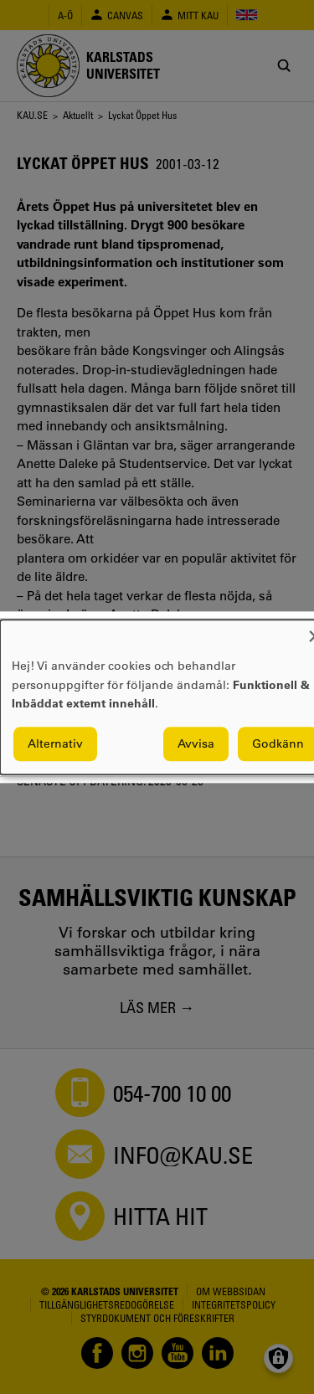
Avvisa (196, 743)
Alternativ (55, 743)
